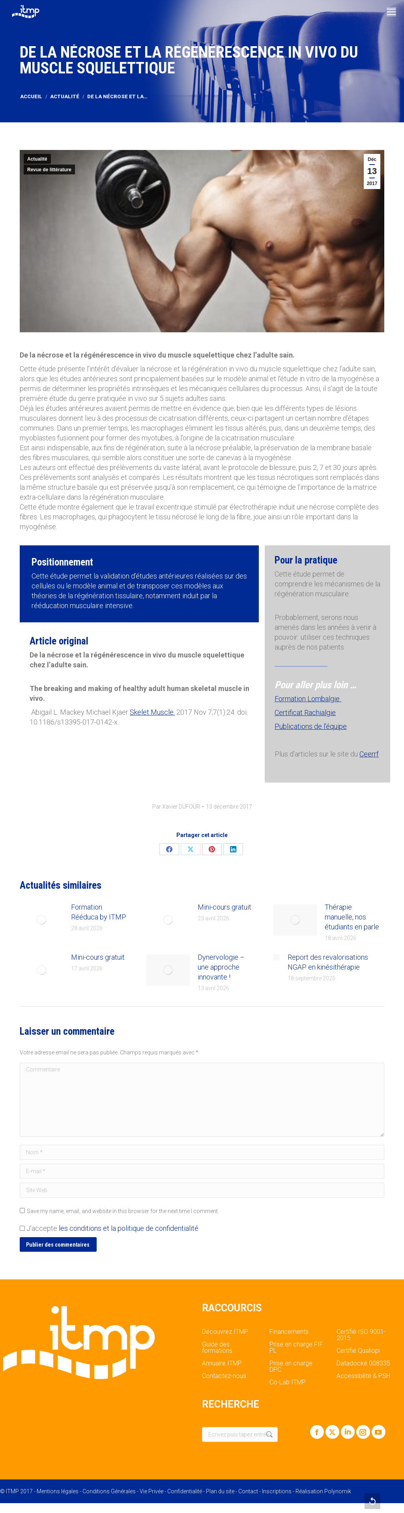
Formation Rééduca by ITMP (98, 912)
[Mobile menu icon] (391, 12)
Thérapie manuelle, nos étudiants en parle (352, 917)
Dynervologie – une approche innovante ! (221, 967)
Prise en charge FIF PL (296, 1347)
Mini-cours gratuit (224, 907)
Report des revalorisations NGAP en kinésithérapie (328, 962)
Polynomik (337, 1491)
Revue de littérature (49, 169)
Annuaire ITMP (222, 1363)
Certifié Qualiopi (358, 1351)
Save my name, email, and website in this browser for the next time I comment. (123, 1211)
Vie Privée (151, 1491)
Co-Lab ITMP (287, 1382)
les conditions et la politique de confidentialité (128, 1228)
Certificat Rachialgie (305, 712)
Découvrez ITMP (225, 1332)
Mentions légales (58, 1491)
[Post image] (41, 920)
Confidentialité (184, 1491)
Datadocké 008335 (363, 1363)
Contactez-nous (224, 1376)
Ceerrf (369, 754)
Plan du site (220, 1491)
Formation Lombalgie (308, 699)
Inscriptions (277, 1491)
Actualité (37, 159)
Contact (248, 1491)
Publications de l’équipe (311, 726)
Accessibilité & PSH (363, 1376)
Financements (289, 1332)
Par (176, 806)
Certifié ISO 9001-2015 (361, 1335)
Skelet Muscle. (152, 712)
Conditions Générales (109, 1491)
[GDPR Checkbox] (22, 1228)
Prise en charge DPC (290, 1366)
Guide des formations (217, 1347)
